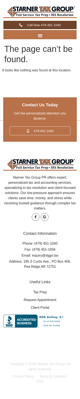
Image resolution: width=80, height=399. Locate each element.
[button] (40, 35)
